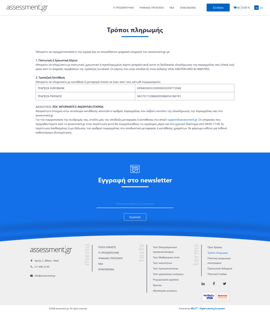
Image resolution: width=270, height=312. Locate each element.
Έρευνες (157, 285)
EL (256, 7)
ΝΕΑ (172, 7)
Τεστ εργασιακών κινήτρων (168, 274)
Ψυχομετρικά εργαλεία (166, 279)
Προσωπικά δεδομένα (220, 268)
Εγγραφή (135, 217)
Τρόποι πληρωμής (218, 252)
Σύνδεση (218, 7)
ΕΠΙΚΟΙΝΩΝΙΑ (188, 7)
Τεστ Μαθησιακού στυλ (166, 257)
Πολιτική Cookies (217, 274)
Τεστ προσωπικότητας (165, 268)
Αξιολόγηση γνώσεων (165, 290)
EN (261, 7)
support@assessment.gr (182, 119)
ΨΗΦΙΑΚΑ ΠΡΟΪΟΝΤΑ (151, 7)
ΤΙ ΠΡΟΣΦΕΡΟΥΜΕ (123, 7)
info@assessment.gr (45, 275)
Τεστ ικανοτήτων (162, 263)
